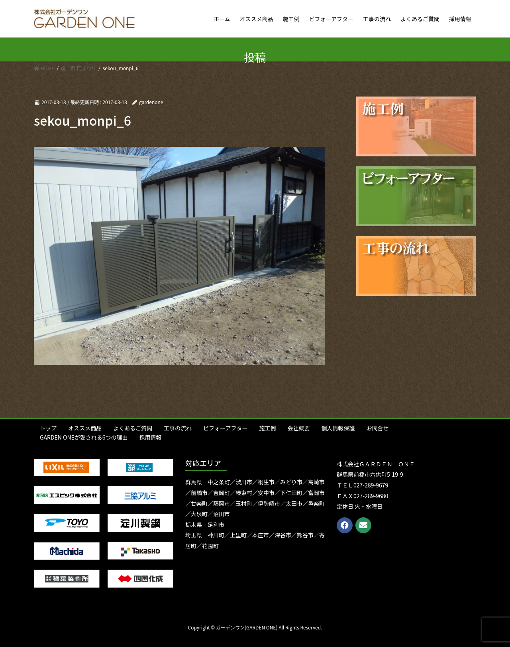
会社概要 (298, 428)
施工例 (267, 428)
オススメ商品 (85, 428)
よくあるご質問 (132, 428)
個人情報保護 (338, 428)
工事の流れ (178, 428)
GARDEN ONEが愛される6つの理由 (84, 437)
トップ (48, 428)
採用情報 (150, 437)
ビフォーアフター (225, 428)
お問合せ (377, 428)
